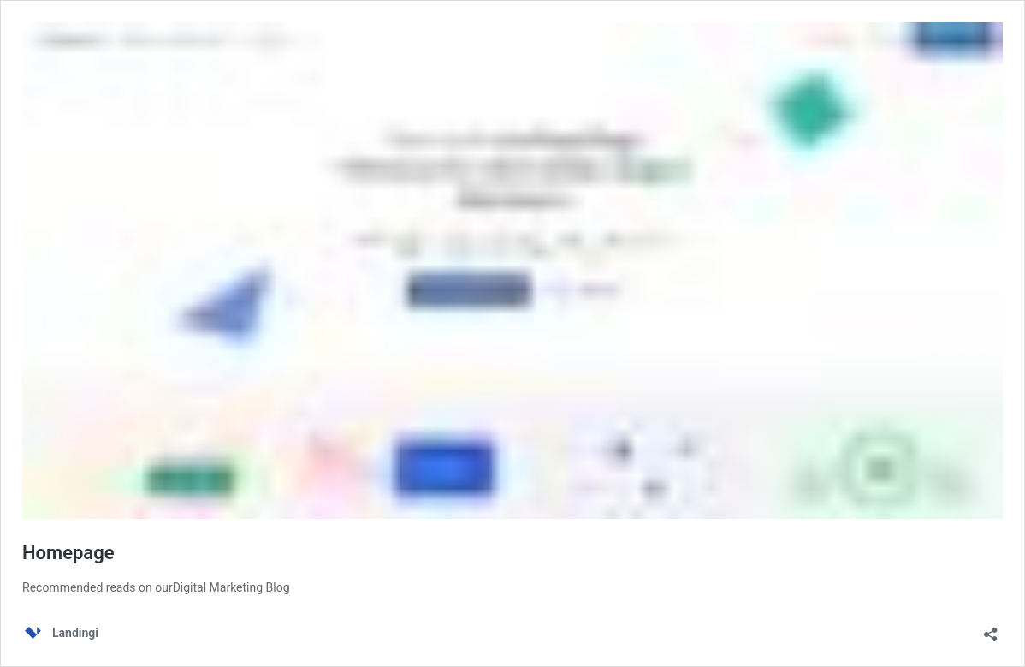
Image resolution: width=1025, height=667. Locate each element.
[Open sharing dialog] (991, 629)
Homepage (68, 552)
